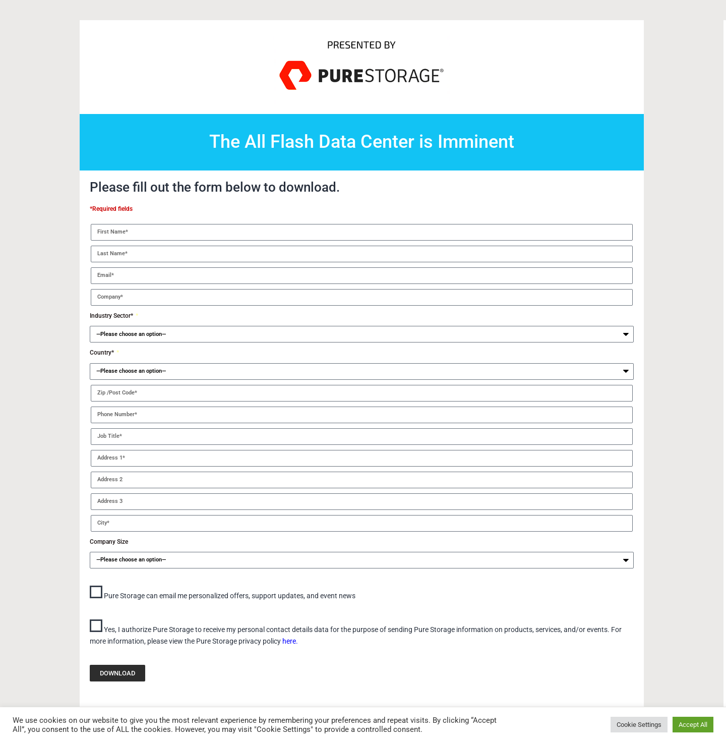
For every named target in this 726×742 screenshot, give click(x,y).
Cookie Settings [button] (639, 724)
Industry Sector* (112, 315)
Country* (102, 352)
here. (290, 641)
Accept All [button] (693, 724)
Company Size (109, 541)
